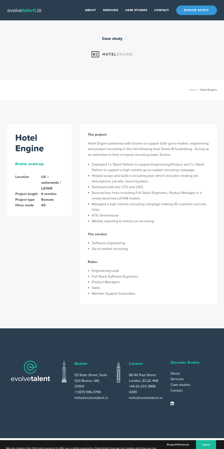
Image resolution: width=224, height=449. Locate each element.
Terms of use (118, 443)
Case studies (136, 10)
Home (193, 90)
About (90, 10)
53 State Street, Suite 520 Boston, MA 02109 (91, 381)
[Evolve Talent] (24, 10)
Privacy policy (97, 443)
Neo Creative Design (158, 443)
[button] (172, 404)
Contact (161, 10)
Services (110, 10)
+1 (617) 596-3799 (88, 392)
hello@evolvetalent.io (91, 398)
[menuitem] (92, 10)
